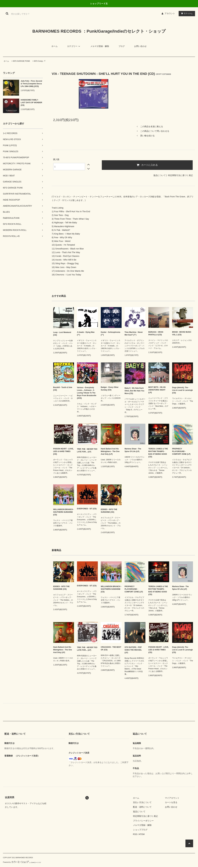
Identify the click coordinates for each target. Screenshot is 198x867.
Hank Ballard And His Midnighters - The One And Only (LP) (110, 451)
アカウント (170, 13)
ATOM (142, 834)
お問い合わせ (140, 46)
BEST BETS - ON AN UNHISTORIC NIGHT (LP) (156, 390)
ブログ (122, 46)
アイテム (186, 13)
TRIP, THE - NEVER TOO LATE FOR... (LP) (87, 450)
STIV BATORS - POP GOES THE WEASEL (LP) (133, 650)
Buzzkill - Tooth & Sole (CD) (62, 388)
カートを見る (171, 802)
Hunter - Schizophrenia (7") (110, 333)
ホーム (54, 46)
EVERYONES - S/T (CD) (86, 509)
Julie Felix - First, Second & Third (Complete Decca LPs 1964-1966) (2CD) (31, 83)
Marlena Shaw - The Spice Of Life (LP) (133, 450)
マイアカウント (172, 798)
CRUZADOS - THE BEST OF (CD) (111, 648)
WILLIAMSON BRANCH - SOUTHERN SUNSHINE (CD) (63, 512)
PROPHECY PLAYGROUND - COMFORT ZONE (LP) (181, 451)
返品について (159, 175)
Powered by (22, 862)
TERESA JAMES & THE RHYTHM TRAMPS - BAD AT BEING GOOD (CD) (158, 453)
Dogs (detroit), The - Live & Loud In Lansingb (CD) (182, 390)
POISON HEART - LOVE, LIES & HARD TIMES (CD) (63, 451)
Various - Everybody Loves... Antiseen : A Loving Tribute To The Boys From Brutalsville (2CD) (86, 392)
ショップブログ (140, 829)
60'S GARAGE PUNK (21, 61)
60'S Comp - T (39, 61)
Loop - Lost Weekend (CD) (62, 333)
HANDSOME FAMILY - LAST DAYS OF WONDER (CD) (31, 102)
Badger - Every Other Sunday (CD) (110, 388)
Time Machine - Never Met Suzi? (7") (134, 333)
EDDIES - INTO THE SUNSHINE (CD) (109, 510)
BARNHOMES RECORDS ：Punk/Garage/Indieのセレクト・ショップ (99, 31)
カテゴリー (74, 46)
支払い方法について (142, 802)
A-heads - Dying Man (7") (86, 333)
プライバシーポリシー (143, 820)
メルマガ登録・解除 (99, 46)
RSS (135, 834)
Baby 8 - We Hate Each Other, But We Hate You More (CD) (134, 390)
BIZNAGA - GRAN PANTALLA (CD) (155, 333)
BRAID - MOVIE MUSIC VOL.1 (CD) (181, 333)
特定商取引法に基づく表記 (180, 175)
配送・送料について (142, 807)
